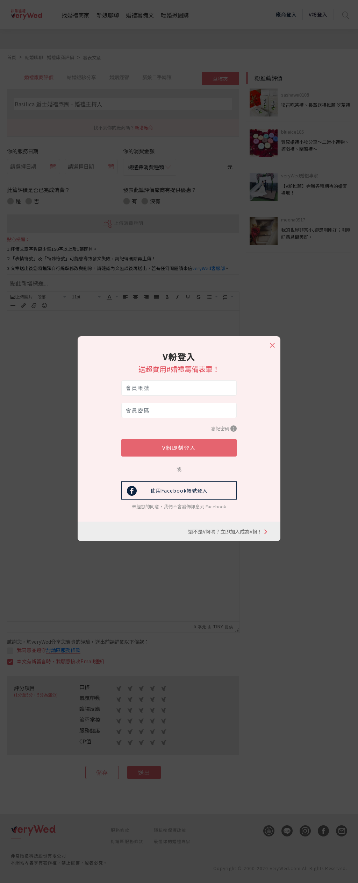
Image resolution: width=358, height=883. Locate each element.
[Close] (272, 342)
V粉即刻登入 (179, 447)
